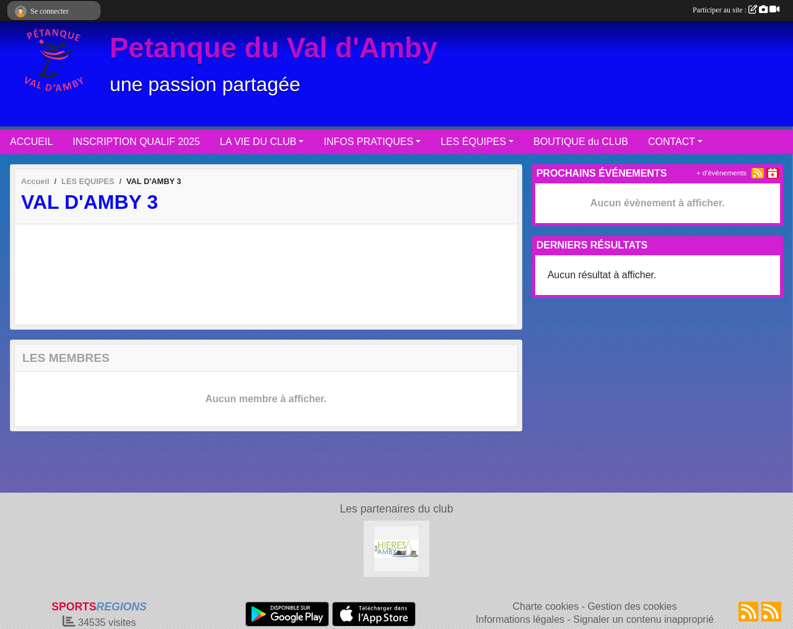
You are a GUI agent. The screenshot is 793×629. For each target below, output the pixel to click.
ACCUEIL (31, 141)
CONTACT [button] (671, 141)
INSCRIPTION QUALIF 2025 (135, 141)
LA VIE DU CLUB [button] (258, 141)
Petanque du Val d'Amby (273, 48)
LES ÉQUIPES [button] (473, 141)
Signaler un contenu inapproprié (643, 619)
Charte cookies (545, 606)
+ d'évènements (721, 173)
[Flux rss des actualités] (748, 612)
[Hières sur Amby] (397, 548)
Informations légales (520, 619)
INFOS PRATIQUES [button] (368, 141)
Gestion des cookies (632, 606)
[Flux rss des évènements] (771, 612)
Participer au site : (736, 10)
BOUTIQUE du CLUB (580, 141)
